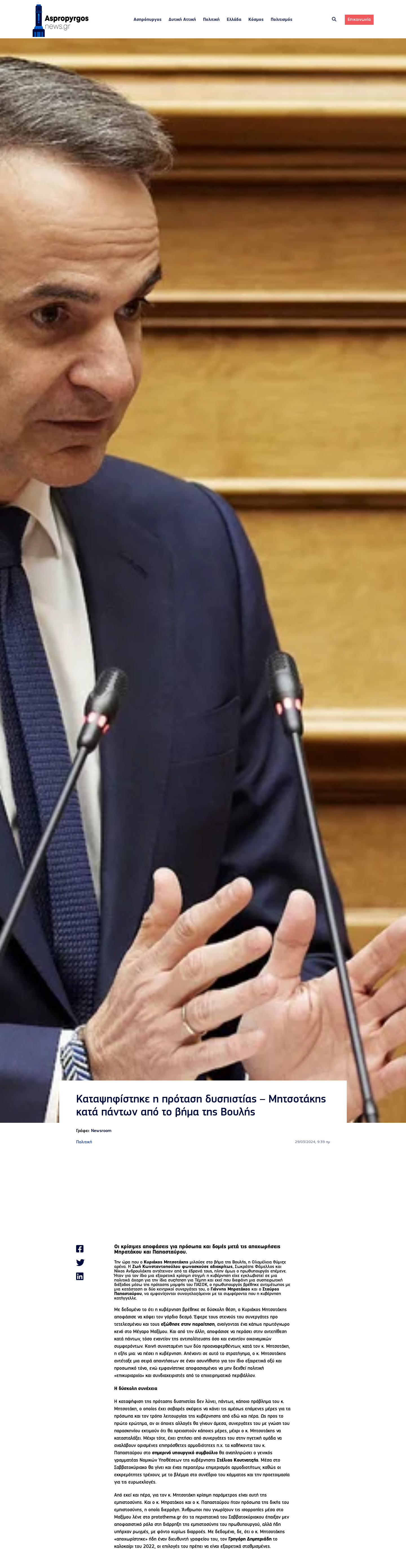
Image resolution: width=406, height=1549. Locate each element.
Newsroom (101, 1131)
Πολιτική (211, 19)
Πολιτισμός (281, 19)
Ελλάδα (234, 19)
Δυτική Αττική (182, 19)
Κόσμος (256, 19)
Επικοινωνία (359, 19)
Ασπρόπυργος (148, 19)
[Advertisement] (203, 1194)
